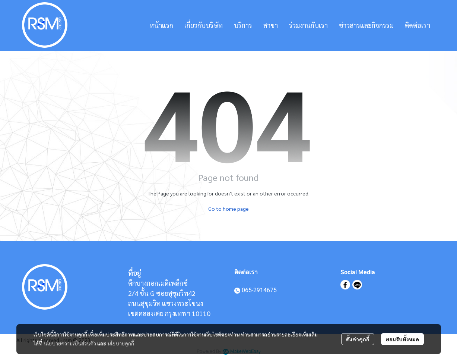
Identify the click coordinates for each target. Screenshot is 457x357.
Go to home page (228, 208)
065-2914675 (259, 290)
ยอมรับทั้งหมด (402, 339)
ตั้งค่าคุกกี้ (357, 339)
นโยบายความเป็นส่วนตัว (70, 343)
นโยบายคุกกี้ (120, 343)
